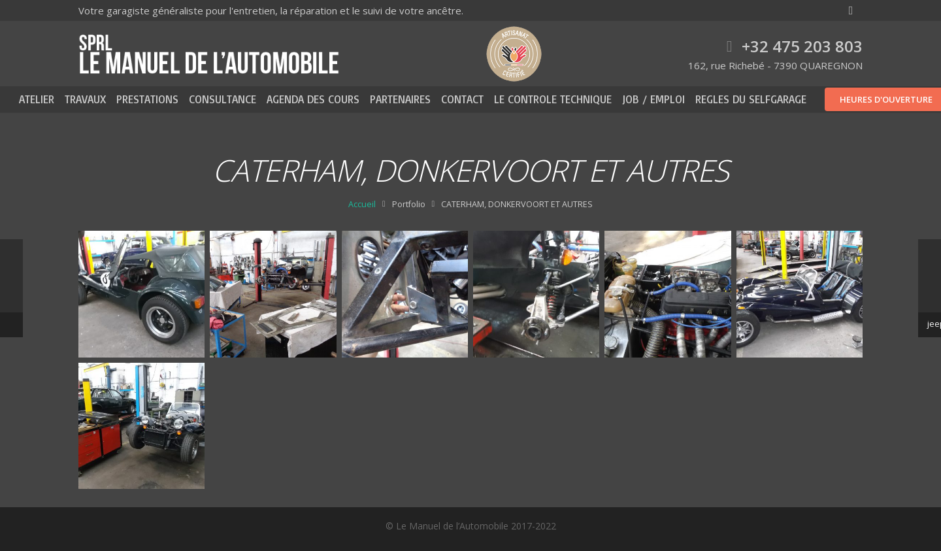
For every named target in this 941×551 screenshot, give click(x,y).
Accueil (362, 204)
